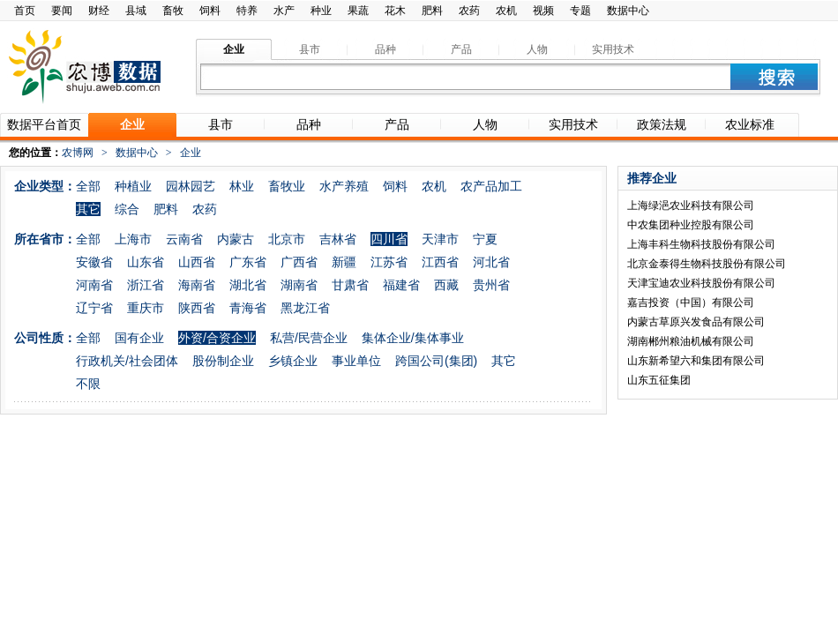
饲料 (210, 10)
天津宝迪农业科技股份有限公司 (701, 283)
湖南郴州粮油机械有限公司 (690, 341)
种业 (321, 10)
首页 (24, 10)
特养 (247, 10)
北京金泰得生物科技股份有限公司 (706, 264)
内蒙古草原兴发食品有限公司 (696, 322)
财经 (98, 10)
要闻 (61, 10)
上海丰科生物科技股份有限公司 (701, 244)
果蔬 (358, 10)
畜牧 (172, 10)
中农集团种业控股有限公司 (690, 225)
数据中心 (628, 10)
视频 (543, 10)
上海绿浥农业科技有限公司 (690, 205)
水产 (284, 10)
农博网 (78, 152)
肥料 (432, 10)
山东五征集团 (659, 380)
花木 (395, 10)
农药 (469, 10)
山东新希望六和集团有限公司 (696, 361)
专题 (580, 10)
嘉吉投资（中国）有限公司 (690, 302)
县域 (135, 10)
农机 (506, 10)
